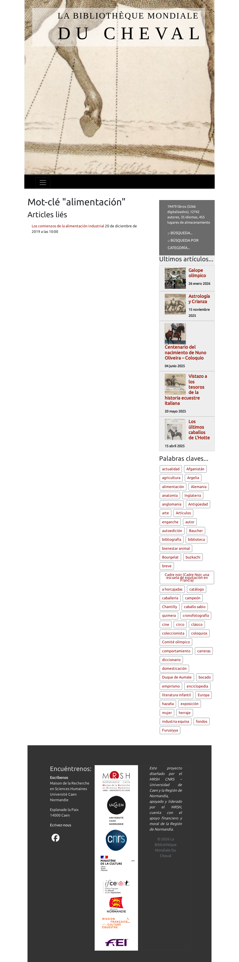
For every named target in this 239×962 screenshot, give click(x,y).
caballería (170, 598)
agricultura (171, 478)
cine (165, 624)
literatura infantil (176, 695)
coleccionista (173, 633)
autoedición (172, 531)
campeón (192, 598)
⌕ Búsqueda (179, 233)
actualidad (171, 469)
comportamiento (176, 651)
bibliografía (171, 539)
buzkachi (193, 557)
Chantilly (169, 607)
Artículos (183, 513)
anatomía (170, 495)
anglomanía (171, 504)
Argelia (193, 478)
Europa (203, 695)
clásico (197, 624)
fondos (201, 721)
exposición (190, 704)
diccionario (171, 660)
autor (189, 522)
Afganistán (195, 469)
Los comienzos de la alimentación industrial (68, 226)
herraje (185, 713)
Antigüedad (198, 504)
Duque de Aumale (177, 677)
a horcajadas (172, 589)
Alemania (198, 487)
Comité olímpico (176, 642)
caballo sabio (194, 607)
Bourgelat (170, 557)
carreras (203, 651)
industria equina (175, 721)
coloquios (199, 633)
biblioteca (196, 539)
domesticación (174, 668)
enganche (170, 522)
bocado (205, 677)
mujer (167, 713)
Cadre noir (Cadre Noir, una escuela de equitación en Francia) (187, 577)
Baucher (196, 531)
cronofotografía (196, 615)
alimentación (173, 487)
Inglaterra (193, 495)
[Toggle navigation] (42, 182)
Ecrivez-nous (60, 825)
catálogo (196, 589)
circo (180, 624)
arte (165, 513)
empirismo (171, 686)
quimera (169, 615)
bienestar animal (176, 548)
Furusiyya (170, 730)
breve (167, 566)
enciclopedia (197, 686)
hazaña (168, 704)
